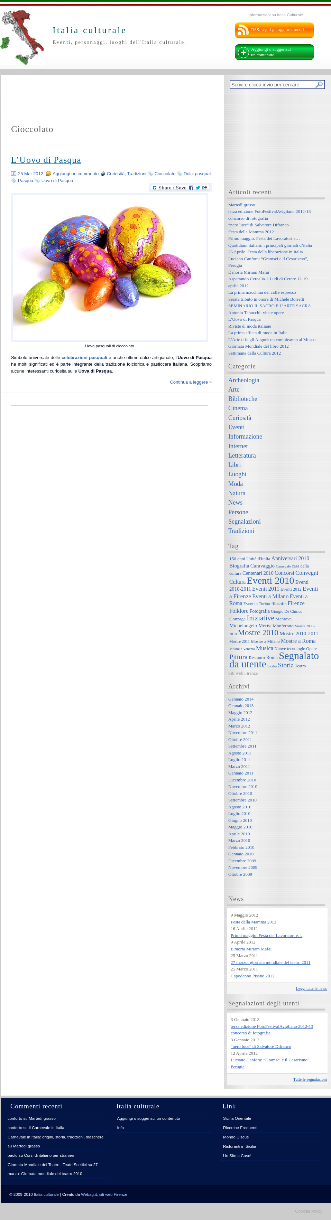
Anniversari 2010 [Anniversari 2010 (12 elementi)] (290, 558)
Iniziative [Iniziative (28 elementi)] (260, 618)
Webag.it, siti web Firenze (104, 1194)
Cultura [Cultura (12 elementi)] (237, 582)
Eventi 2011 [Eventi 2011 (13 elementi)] (265, 588)
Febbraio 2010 (241, 847)
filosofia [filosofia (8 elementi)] (278, 603)
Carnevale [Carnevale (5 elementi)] (283, 566)
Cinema (238, 408)
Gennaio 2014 (241, 699)
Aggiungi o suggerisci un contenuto (271, 52)
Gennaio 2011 (241, 773)
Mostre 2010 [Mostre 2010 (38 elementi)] (258, 632)
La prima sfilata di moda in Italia (257, 332)
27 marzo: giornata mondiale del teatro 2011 (271, 962)
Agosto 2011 (239, 753)
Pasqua (25, 180)
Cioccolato (165, 173)
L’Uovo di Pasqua (46, 160)
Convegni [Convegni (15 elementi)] (306, 573)
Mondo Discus (236, 1137)
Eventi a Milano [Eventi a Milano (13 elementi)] (270, 596)
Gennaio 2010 (241, 853)
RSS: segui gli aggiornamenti (277, 29)
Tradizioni (136, 173)
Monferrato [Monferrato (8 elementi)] (283, 625)
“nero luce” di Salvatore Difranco (258, 224)
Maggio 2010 (240, 826)
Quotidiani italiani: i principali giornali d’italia (270, 245)
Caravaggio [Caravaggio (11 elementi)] (262, 566)
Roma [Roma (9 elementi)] (271, 657)
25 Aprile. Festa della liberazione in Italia (265, 251)
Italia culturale (46, 1194)
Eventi (236, 427)
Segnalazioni (244, 521)
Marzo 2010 (239, 840)
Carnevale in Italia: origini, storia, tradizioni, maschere (55, 1137)
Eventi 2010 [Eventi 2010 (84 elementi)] (270, 580)
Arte (233, 389)
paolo (13, 1155)
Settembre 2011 (242, 746)
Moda (235, 483)
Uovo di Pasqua (57, 180)
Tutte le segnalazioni (310, 1079)
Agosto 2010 (239, 806)
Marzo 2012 (239, 726)
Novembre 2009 (242, 867)
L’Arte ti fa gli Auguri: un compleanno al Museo (271, 339)
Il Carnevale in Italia (46, 1127)
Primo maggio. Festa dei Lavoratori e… (264, 238)
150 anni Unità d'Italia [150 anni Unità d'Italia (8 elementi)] (249, 558)
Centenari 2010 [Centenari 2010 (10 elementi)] (258, 573)
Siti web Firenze (243, 673)
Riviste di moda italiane (249, 326)
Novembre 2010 (242, 786)
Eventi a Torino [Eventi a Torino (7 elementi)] (256, 603)
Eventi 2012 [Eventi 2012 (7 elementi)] (291, 589)
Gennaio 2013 (241, 705)
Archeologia (243, 380)
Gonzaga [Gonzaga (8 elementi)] (237, 618)
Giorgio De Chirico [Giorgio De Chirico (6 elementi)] (286, 611)
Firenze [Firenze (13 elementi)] (296, 603)
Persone (238, 512)
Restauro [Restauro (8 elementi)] (257, 657)
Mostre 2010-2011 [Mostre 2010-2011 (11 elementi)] (299, 633)
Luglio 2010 (239, 813)
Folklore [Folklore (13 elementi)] (238, 611)
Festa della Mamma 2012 (251, 231)
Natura (236, 493)
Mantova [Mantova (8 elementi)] (283, 618)
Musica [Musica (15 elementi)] (264, 648)
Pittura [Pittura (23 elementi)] (238, 656)
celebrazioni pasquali (84, 357)
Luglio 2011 (239, 759)
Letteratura (242, 455)
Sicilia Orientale (237, 1118)
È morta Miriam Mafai (248, 272)
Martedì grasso (241, 204)
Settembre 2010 (242, 800)
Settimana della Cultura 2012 (254, 353)
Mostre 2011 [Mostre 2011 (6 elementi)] (239, 641)
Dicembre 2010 (242, 779)
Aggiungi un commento (76, 173)
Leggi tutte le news (311, 988)
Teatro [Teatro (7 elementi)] (300, 666)
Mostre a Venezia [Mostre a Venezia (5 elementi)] (242, 649)
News (235, 502)
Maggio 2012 (240, 712)
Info (120, 1127)
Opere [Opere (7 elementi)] (311, 648)
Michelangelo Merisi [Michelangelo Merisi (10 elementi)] (250, 625)
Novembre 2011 (242, 732)
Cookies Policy (308, 1211)
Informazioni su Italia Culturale (276, 14)
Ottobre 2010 (240, 793)
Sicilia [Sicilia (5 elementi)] (272, 666)
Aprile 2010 (239, 833)
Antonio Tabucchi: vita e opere (256, 312)
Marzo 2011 (239, 766)
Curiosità (116, 173)
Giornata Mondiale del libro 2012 (258, 346)
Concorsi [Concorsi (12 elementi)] (284, 573)
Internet (238, 446)
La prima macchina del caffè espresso (262, 292)
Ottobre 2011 (240, 739)
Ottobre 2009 (240, 874)
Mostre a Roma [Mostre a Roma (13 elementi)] (298, 641)
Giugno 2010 (240, 820)
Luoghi (237, 474)
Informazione (245, 436)
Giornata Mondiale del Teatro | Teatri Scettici (47, 1164)
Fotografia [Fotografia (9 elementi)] (260, 611)
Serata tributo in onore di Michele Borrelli (266, 299)
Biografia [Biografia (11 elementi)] (239, 566)
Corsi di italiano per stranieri (49, 1155)
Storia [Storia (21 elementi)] (286, 665)
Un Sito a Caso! (237, 1155)
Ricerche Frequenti (240, 1127)
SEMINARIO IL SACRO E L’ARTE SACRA (269, 305)
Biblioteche (242, 398)
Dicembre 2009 (242, 860)
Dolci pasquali (198, 173)
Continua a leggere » (191, 382)
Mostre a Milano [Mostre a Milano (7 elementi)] (265, 641)
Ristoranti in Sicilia (239, 1146)
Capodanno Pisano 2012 (252, 975)
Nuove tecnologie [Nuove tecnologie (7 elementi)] (290, 648)
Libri (234, 464)
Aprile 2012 (239, 719)
